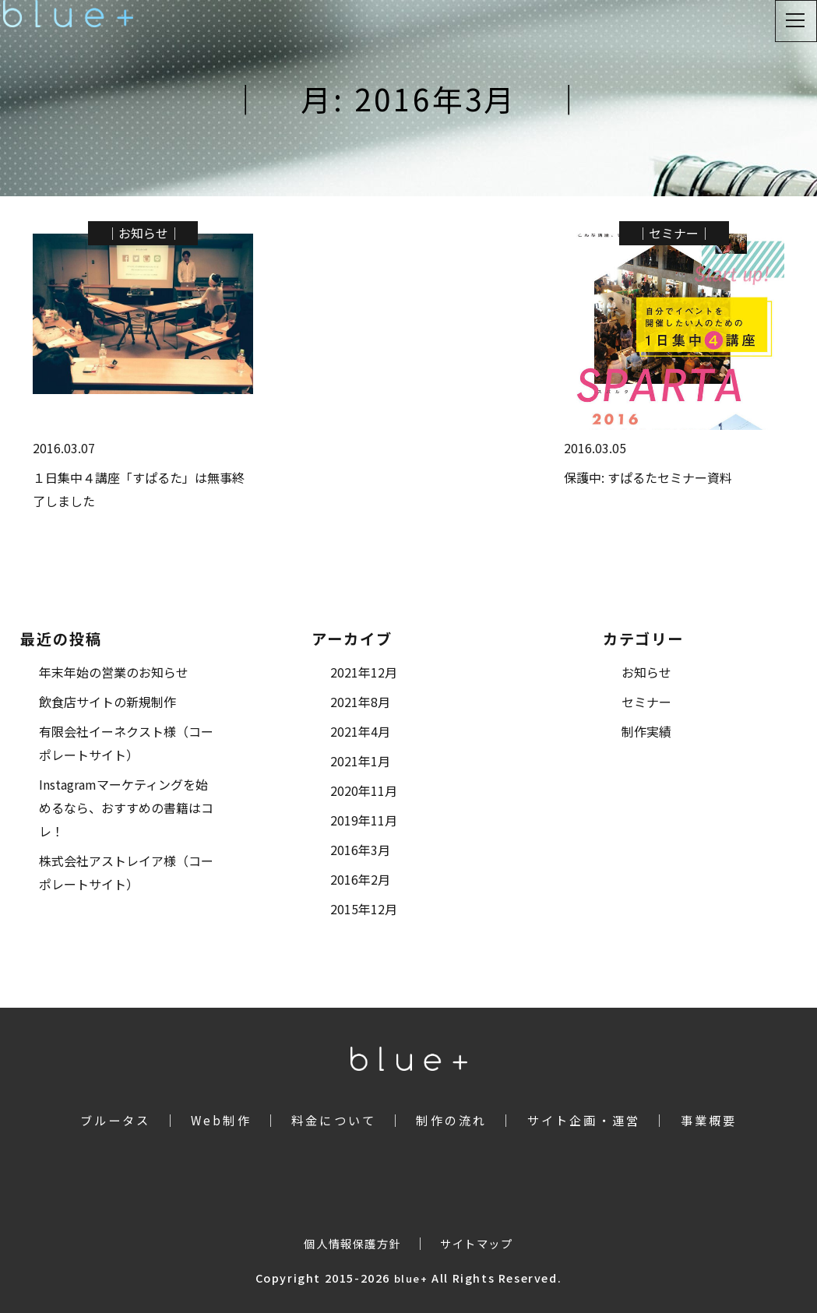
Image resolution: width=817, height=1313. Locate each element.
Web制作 (221, 1119)
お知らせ (143, 233)
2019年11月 (363, 820)
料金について (333, 1119)
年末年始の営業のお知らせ (113, 672)
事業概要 (709, 1119)
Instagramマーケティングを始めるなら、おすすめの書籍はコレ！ (126, 807)
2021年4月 (360, 731)
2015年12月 (363, 908)
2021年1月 (360, 761)
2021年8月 (360, 701)
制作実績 (646, 731)
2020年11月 (363, 790)
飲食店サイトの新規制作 (107, 701)
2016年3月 (360, 849)
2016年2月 (360, 879)
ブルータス (115, 1119)
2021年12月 (363, 672)
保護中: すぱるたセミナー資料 (648, 477)
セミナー (674, 233)
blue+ (411, 1278)
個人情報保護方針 (352, 1243)
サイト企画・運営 (584, 1119)
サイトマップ (476, 1243)
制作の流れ (451, 1119)
